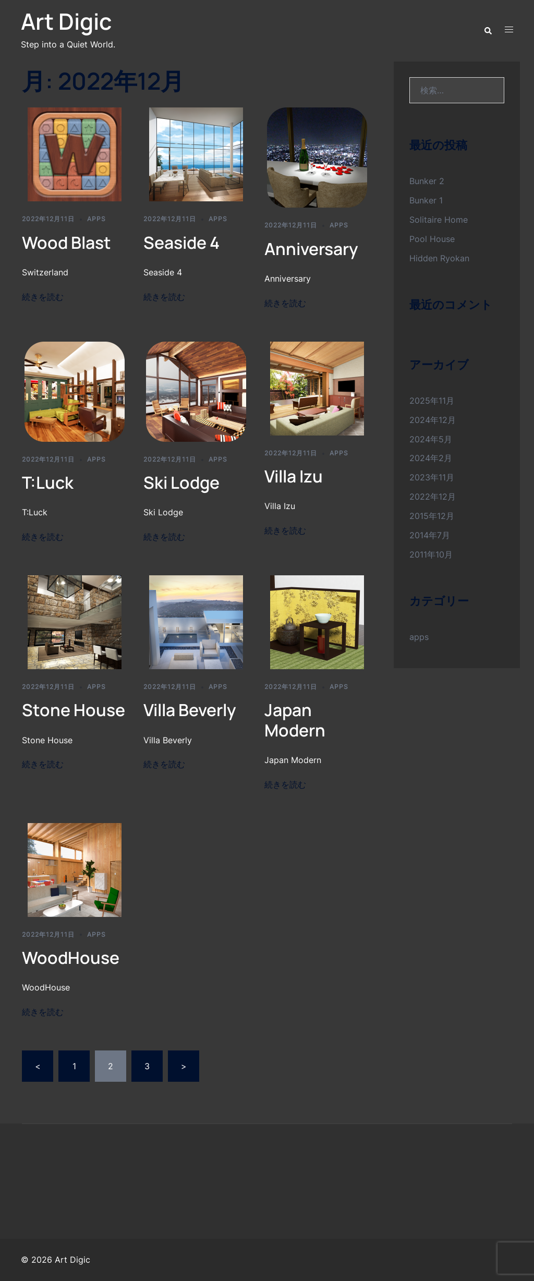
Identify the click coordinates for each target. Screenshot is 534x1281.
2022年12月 (432, 496)
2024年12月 (432, 420)
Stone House (73, 709)
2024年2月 (430, 458)
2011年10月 (431, 554)
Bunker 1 (426, 200)
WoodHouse (70, 957)
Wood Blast (66, 242)
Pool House (432, 239)
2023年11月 (431, 477)
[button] (487, 29)
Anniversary (311, 248)
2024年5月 (430, 439)
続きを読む (43, 297)
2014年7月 (429, 535)
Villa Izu (293, 476)
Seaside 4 (181, 242)
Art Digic (66, 21)
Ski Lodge (181, 482)
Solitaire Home (438, 219)
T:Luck (48, 482)
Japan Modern (294, 719)
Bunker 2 (426, 181)
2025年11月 (431, 400)
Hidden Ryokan (439, 258)
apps (96, 219)
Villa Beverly (189, 709)
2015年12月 (431, 516)
